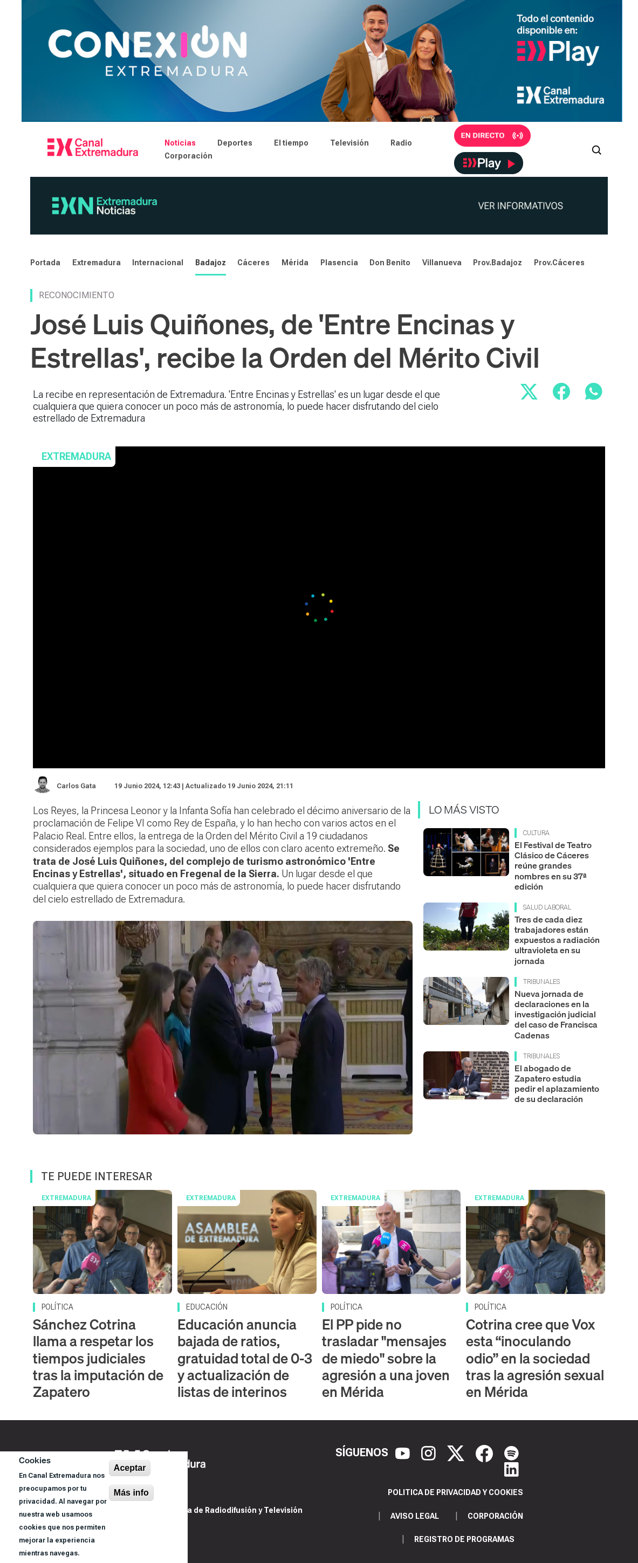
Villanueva (442, 262)
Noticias (180, 143)
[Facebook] (486, 1452)
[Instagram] (429, 1452)
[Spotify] (511, 1452)
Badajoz (210, 262)
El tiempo (291, 143)
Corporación (188, 156)
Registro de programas (464, 1539)
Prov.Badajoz (497, 262)
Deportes (234, 143)
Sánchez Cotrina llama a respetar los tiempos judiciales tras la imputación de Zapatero (98, 1358)
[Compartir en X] (529, 391)
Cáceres (253, 262)
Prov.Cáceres (559, 262)
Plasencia (339, 262)
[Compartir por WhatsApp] (593, 391)
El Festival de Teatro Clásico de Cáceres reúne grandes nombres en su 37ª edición (553, 865)
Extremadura (96, 262)
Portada (45, 262)
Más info (131, 1492)
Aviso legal (414, 1516)
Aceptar (130, 1467)
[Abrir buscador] (596, 149)
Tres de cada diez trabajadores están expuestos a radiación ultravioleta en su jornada (557, 940)
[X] (457, 1452)
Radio (401, 143)
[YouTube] (404, 1452)
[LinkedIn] (511, 1468)
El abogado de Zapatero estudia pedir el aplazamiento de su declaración (556, 1083)
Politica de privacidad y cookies (455, 1492)
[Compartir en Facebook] (561, 391)
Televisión (349, 143)
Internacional (157, 262)
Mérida (295, 262)
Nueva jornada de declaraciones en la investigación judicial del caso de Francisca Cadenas (556, 1014)
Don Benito (389, 262)
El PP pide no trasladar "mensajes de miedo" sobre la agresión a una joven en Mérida (386, 1358)
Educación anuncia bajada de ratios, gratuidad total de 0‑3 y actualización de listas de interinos (244, 1358)
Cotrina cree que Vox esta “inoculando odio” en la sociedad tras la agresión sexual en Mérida (535, 1358)
